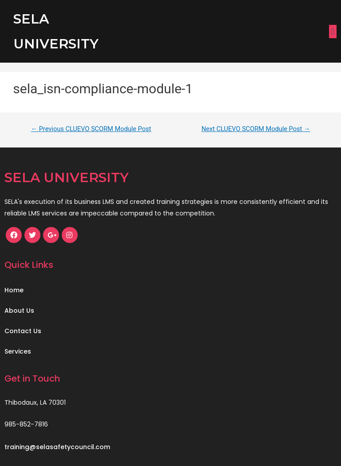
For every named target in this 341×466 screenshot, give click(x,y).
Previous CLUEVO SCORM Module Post (91, 129)
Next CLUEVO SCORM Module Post (256, 129)
